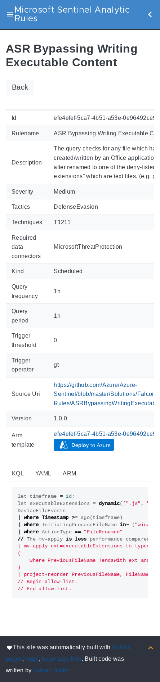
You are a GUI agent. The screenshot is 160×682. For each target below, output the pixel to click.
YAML (43, 473)
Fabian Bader (51, 670)
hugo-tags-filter (61, 659)
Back (20, 87)
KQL (18, 473)
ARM (69, 473)
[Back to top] (150, 647)
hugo (32, 659)
